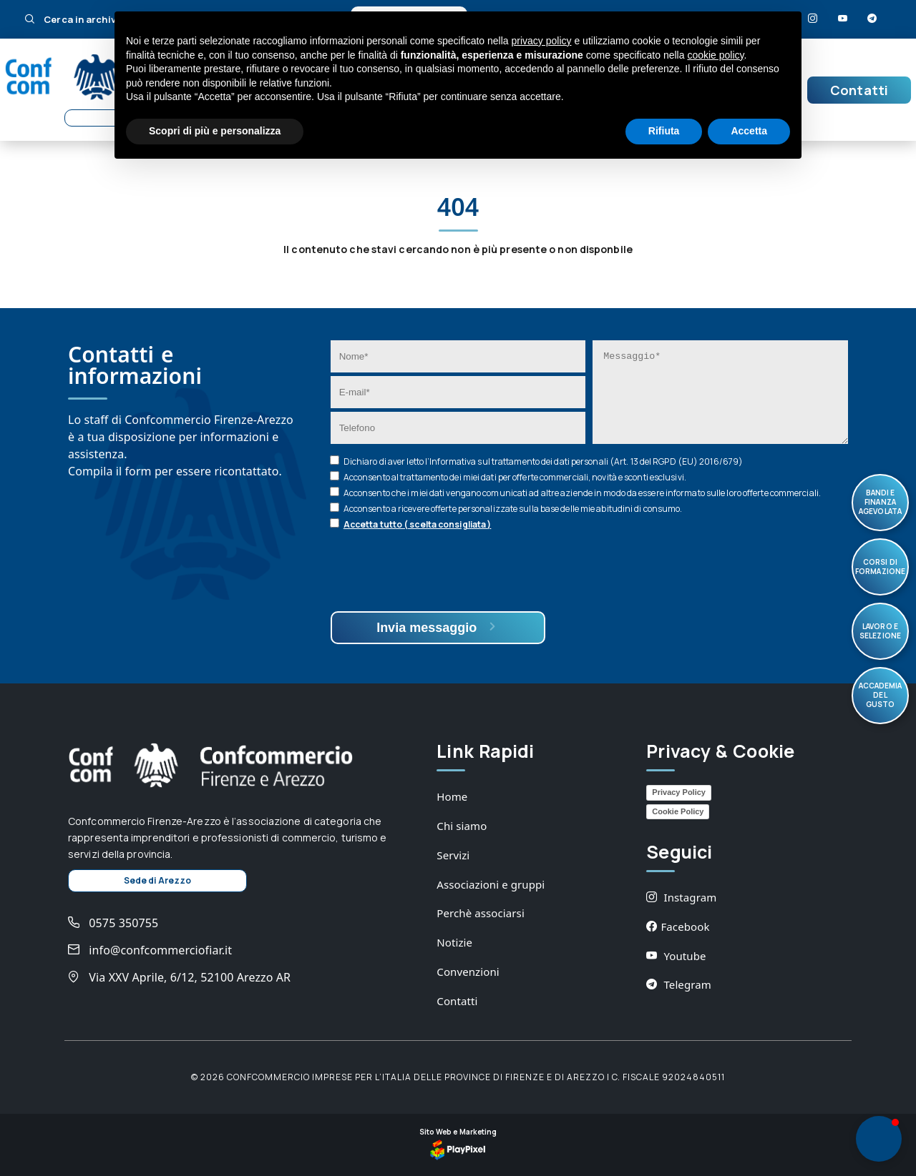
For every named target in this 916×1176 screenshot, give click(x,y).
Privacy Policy (679, 792)
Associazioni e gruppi (491, 884)
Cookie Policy (677, 811)
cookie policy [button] (715, 55)
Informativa (452, 461)
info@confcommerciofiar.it (150, 950)
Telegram (678, 984)
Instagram (681, 897)
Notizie (454, 942)
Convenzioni (468, 971)
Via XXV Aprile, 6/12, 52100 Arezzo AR (179, 977)
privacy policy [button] (542, 40)
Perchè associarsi (481, 913)
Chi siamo (462, 826)
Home (452, 796)
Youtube (676, 956)
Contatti (859, 90)
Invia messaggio (437, 627)
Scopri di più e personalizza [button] (215, 131)
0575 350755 (113, 923)
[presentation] (439, 573)
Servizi (453, 855)
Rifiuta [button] (664, 131)
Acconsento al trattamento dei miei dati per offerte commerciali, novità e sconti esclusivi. (515, 477)
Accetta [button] (749, 131)
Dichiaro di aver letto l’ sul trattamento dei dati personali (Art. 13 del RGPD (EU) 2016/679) (543, 461)
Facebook (677, 926)
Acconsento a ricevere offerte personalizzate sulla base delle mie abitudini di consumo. (513, 509)
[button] (879, 1139)
